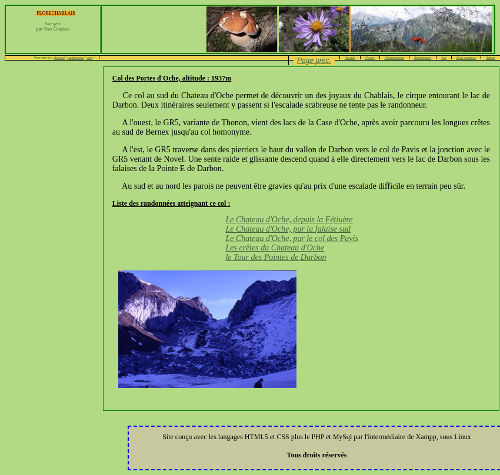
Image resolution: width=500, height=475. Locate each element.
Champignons (394, 57)
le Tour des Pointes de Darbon (275, 257)
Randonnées (422, 57)
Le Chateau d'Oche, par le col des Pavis (291, 238)
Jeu (443, 57)
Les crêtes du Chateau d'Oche (274, 247)
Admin (490, 57)
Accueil (59, 57)
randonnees (76, 57)
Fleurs (370, 57)
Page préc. (314, 60)
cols (89, 57)
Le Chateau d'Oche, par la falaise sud (288, 229)
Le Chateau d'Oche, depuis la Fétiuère (288, 219)
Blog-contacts (466, 57)
